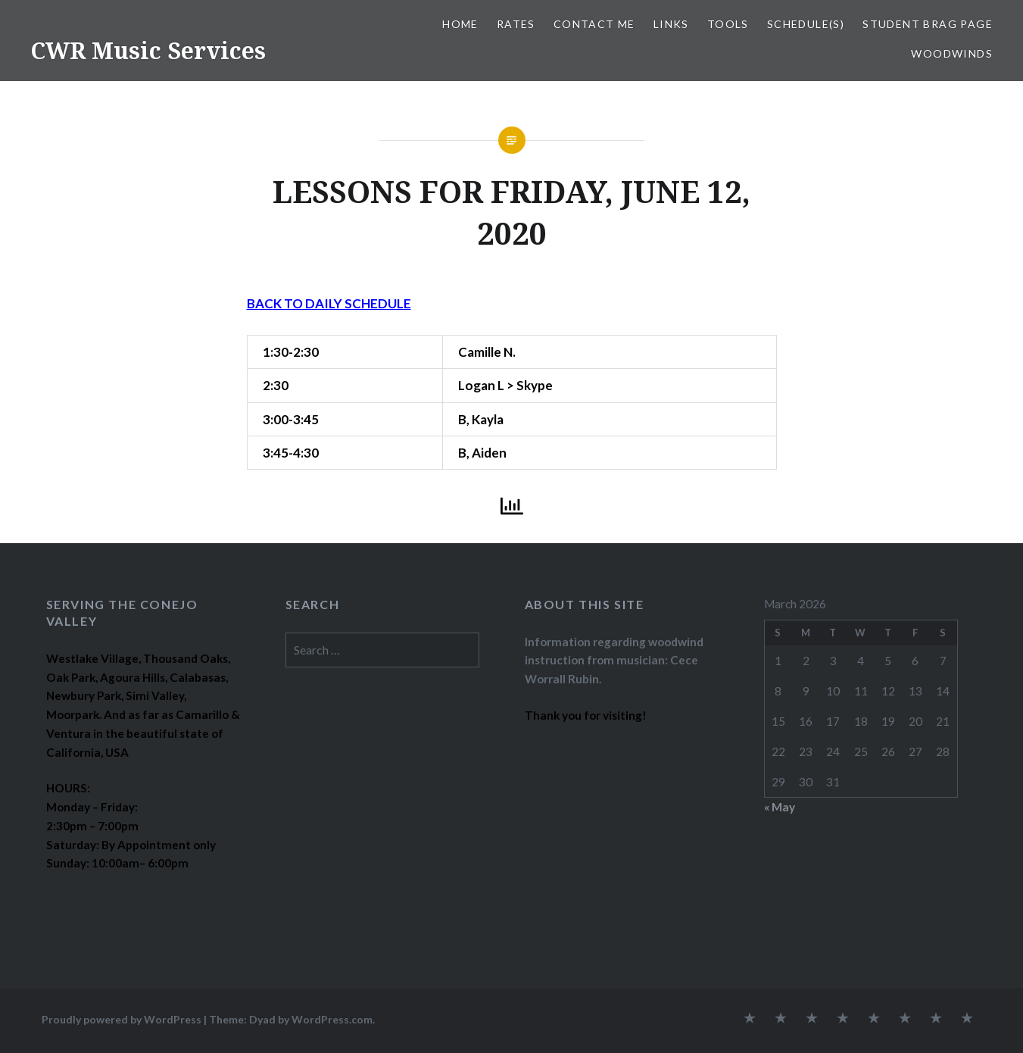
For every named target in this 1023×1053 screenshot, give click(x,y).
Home (460, 23)
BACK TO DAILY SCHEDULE (329, 303)
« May (779, 807)
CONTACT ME (594, 23)
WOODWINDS (952, 53)
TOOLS (728, 23)
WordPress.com (332, 1019)
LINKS (671, 23)
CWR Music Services (148, 50)
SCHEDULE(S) (805, 23)
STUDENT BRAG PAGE (927, 23)
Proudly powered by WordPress (121, 1019)
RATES (516, 23)
